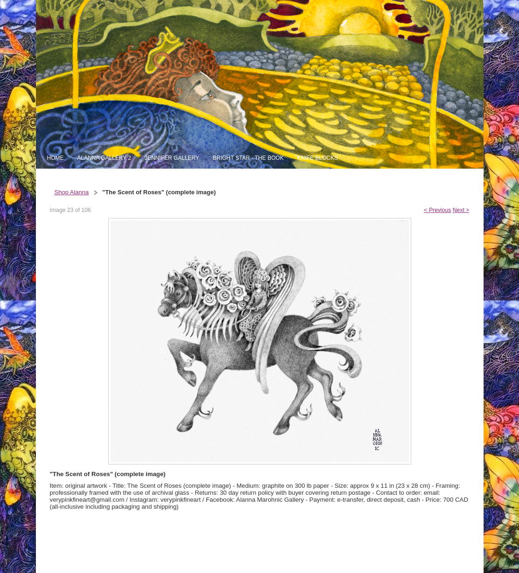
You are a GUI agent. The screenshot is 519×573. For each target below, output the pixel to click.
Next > (461, 210)
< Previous (437, 210)
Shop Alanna (72, 192)
